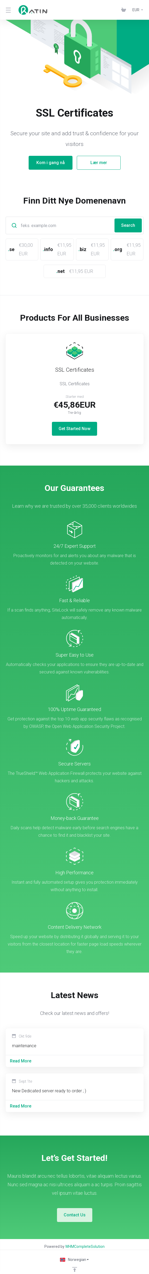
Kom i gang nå (50, 162)
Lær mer (98, 162)
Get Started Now (74, 418)
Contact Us (75, 1204)
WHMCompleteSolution (85, 1236)
